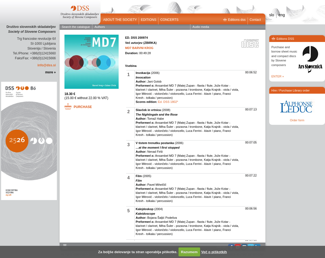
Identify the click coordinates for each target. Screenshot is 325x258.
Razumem (189, 252)
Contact (255, 20)
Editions (148, 20)
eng (281, 15)
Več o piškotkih (214, 252)
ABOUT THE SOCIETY (120, 20)
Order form (297, 120)
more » (50, 72)
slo (271, 15)
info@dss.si (46, 65)
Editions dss (234, 20)
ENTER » (277, 76)
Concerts (169, 20)
